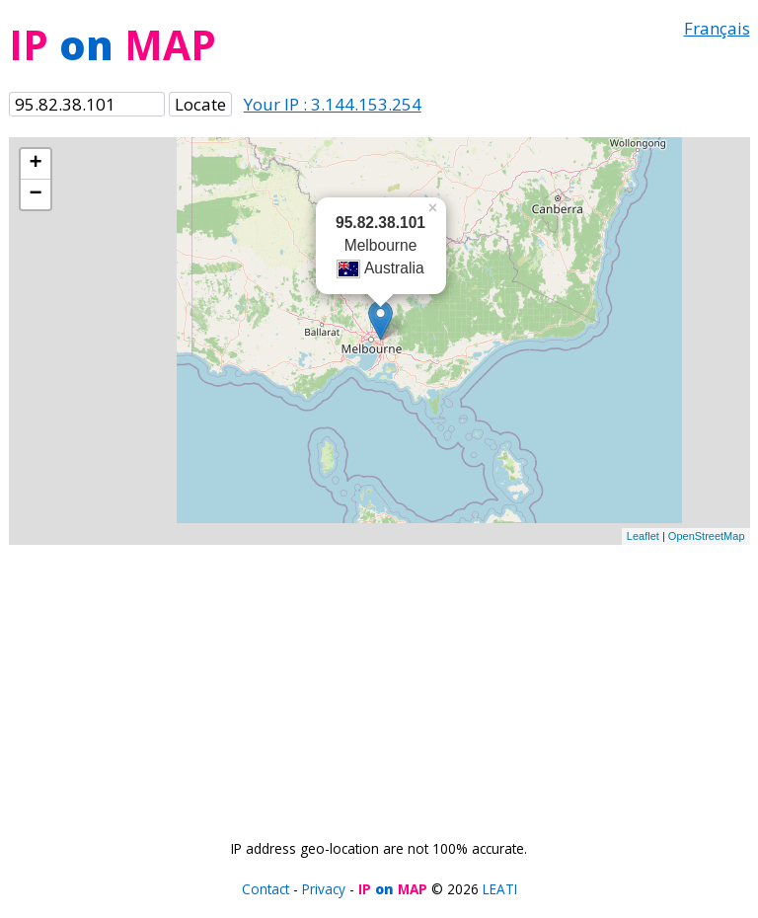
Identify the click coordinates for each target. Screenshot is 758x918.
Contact (265, 889)
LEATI (500, 889)
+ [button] (35, 164)
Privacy (323, 889)
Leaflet (643, 536)
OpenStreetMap (706, 536)
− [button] (35, 194)
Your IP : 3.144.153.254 (332, 104)
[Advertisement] (379, 683)
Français (717, 28)
